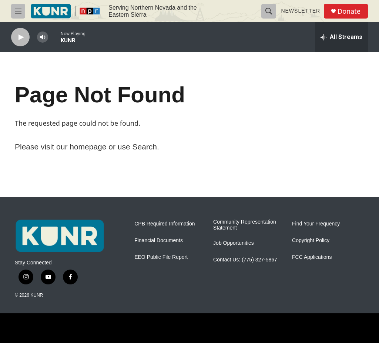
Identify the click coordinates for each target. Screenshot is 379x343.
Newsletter (300, 11)
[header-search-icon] (268, 11)
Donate (349, 11)
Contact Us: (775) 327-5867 (245, 260)
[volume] (42, 37)
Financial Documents (158, 240)
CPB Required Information (164, 224)
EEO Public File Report (161, 257)
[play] (20, 37)
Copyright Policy (310, 240)
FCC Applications (312, 257)
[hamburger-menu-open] (18, 11)
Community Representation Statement (244, 225)
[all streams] (341, 37)
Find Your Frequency (316, 224)
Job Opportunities (233, 243)
